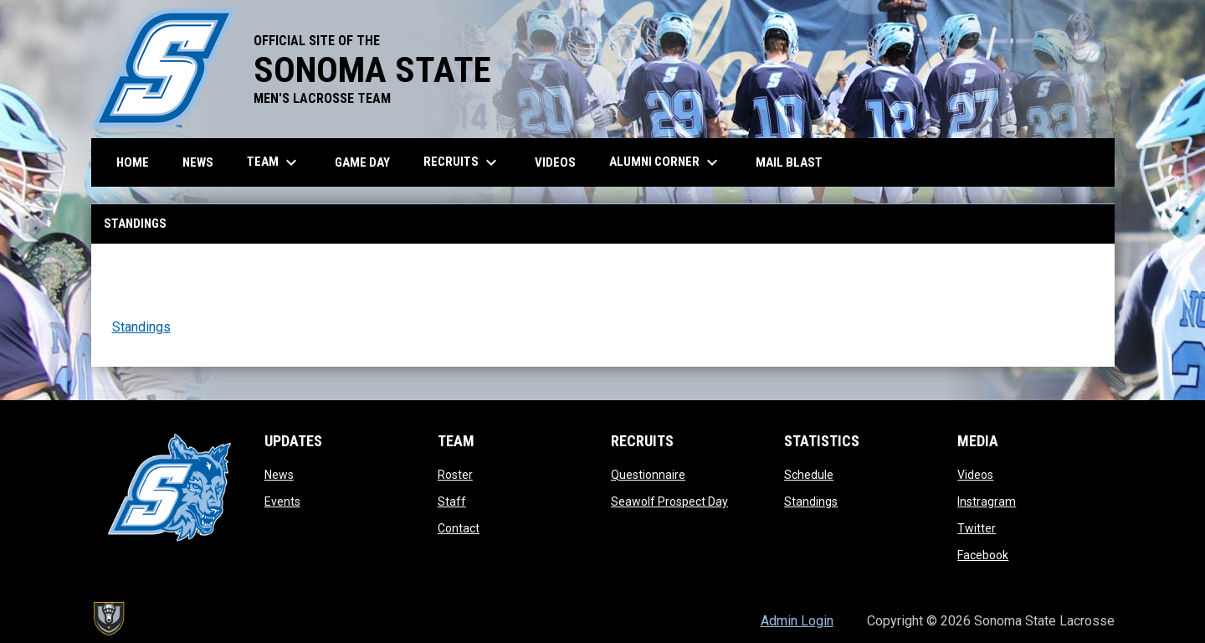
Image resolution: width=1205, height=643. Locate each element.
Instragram (986, 501)
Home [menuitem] (132, 162)
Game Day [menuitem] (362, 162)
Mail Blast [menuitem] (789, 162)
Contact (458, 528)
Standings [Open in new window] (141, 327)
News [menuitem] (197, 162)
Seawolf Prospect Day (669, 501)
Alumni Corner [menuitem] (665, 162)
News (279, 474)
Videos (975, 474)
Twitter (976, 528)
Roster (455, 474)
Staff (452, 501)
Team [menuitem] (274, 162)
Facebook (982, 555)
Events (282, 501)
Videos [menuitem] (555, 162)
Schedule (808, 474)
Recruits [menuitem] (462, 162)
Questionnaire (648, 474)
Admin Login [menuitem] (797, 621)
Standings (811, 501)
